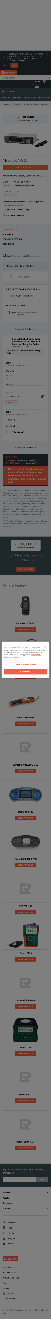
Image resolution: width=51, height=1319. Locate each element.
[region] (25, 659)
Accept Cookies (25, 671)
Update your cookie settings (25, 664)
